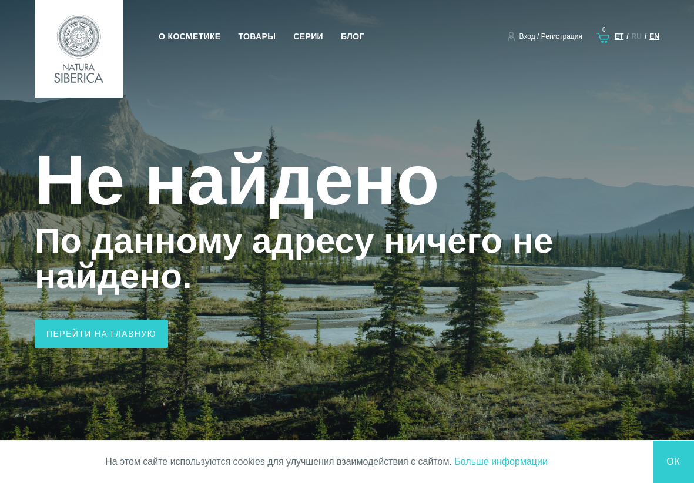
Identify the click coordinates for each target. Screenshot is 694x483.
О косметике (190, 36)
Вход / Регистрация (550, 36)
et (619, 36)
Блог (352, 36)
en (654, 36)
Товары (257, 36)
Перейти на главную (101, 333)
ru (637, 36)
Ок (673, 462)
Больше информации (501, 462)
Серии (308, 36)
